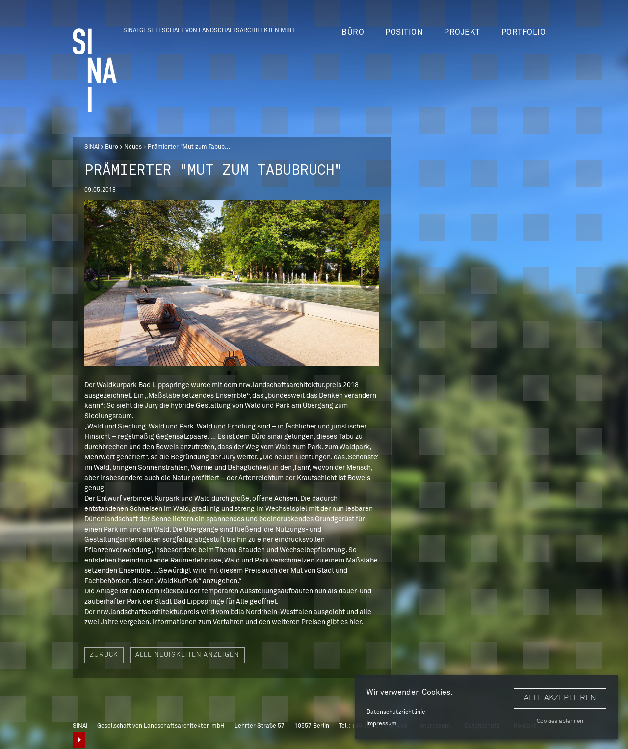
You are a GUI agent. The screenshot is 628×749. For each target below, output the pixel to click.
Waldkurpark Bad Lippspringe (143, 385)
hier (355, 622)
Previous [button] (94, 283)
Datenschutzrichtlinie (395, 712)
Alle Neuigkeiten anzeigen (187, 655)
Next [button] (368, 283)
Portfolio (523, 32)
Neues (133, 147)
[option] (231, 283)
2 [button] (236, 373)
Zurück (104, 655)
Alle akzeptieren (560, 698)
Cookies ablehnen (560, 721)
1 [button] (229, 373)
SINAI (91, 147)
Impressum (381, 724)
